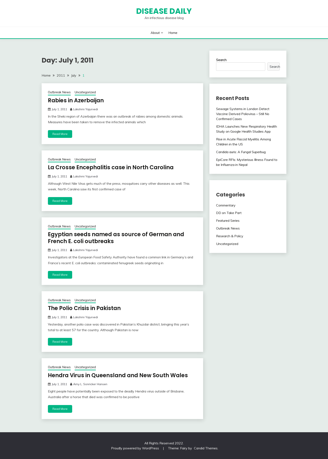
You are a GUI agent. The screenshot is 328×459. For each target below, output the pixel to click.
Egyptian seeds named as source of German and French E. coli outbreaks (116, 238)
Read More (60, 134)
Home (172, 33)
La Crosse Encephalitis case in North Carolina (111, 167)
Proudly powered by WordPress (135, 448)
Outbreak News (59, 92)
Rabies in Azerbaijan (76, 100)
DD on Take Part (229, 213)
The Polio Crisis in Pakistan (84, 308)
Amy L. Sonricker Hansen (90, 384)
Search (221, 60)
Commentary (226, 205)
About (155, 33)
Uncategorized (85, 92)
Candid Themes (206, 448)
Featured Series (228, 220)
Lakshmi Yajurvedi (85, 109)
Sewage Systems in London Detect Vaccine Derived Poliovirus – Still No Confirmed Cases (242, 114)
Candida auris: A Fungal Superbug (241, 152)
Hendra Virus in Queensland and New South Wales (118, 375)
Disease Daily (164, 11)
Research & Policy (229, 236)
